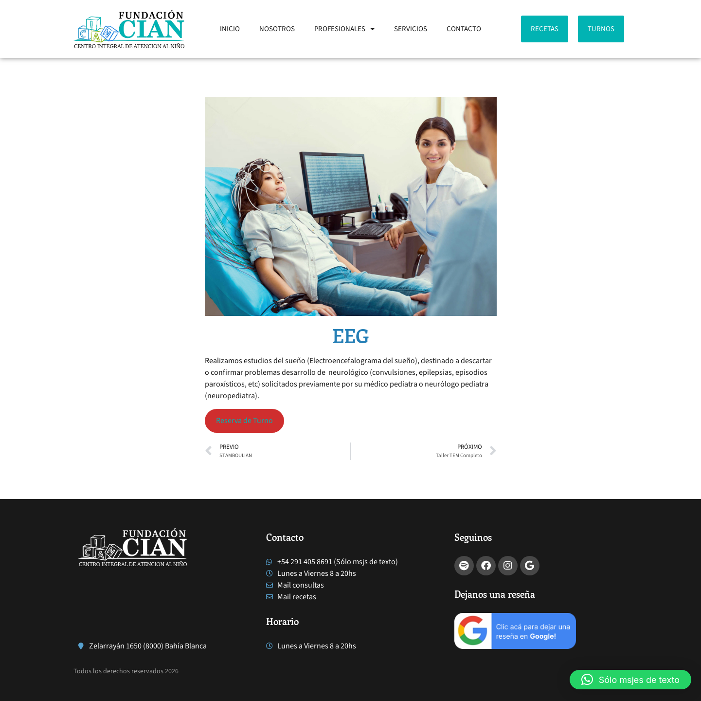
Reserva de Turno (244, 420)
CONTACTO (464, 29)
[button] (630, 679)
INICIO (230, 29)
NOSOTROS (277, 29)
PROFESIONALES (344, 28)
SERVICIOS (410, 29)
